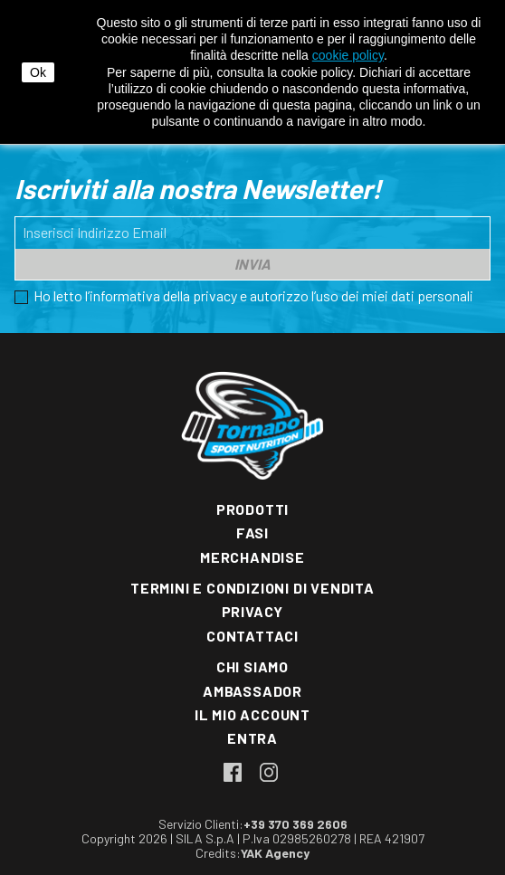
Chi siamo (252, 666)
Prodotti (252, 509)
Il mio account (252, 714)
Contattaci (252, 635)
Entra (252, 738)
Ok (38, 72)
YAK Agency (275, 853)
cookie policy (348, 55)
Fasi (252, 532)
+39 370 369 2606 (295, 824)
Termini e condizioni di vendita (252, 587)
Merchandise (252, 557)
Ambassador (252, 690)
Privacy (253, 611)
